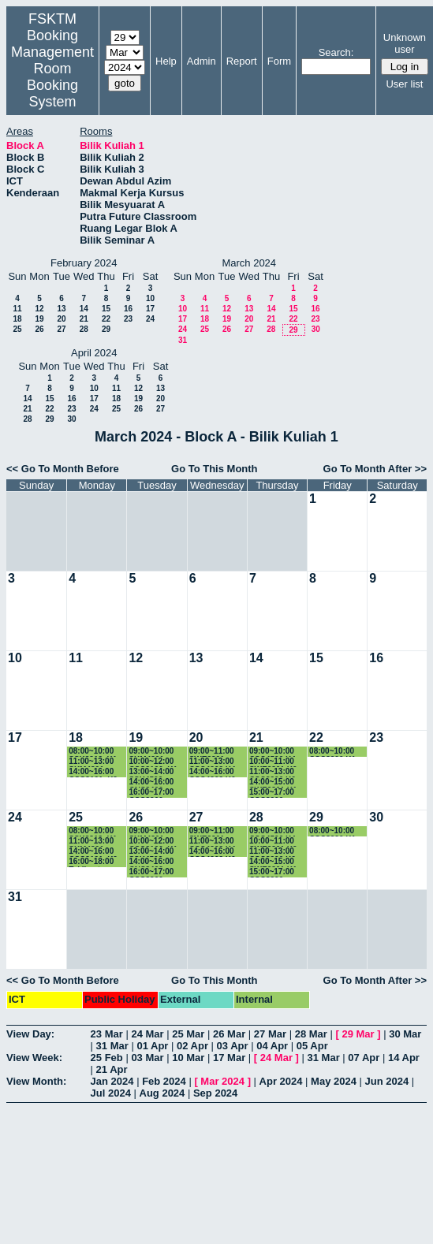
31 (182, 340)
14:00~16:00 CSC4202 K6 (212, 772)
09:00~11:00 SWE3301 (211, 752)
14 (84, 308)
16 (128, 308)
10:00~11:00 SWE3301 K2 (273, 762)
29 (106, 329)
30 (316, 329)
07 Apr (363, 1057)
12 (39, 308)
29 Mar (358, 1034)
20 (61, 319)
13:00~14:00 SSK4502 (151, 772)
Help (166, 61)
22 (106, 319)
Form (279, 61)
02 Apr (192, 1046)
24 (150, 319)
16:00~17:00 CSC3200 (151, 793)
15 (106, 308)
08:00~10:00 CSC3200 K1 (332, 752)
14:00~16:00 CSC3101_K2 (93, 772)
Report (241, 61)
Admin (201, 61)
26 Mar (229, 1034)
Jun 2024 (387, 1081)
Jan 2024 (112, 1081)
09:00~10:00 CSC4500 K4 (272, 752)
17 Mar (229, 1057)
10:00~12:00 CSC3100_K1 (153, 762)
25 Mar (188, 1034)
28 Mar (311, 1034)
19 (39, 319)
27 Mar (270, 1034)
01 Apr (152, 1046)
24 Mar (147, 1034)
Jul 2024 (111, 1093)
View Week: (34, 1057)
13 (61, 308)
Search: (336, 52)
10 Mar (188, 1057)
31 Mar (112, 1046)
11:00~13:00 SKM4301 (91, 762)
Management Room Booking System (52, 77)
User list (404, 84)
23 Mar (107, 1034)
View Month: (36, 1081)
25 (17, 329)
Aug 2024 (162, 1093)
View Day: (30, 1034)
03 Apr (232, 1046)
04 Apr (272, 1046)
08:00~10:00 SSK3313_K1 (93, 752)
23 (128, 319)
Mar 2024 (222, 1081)
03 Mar (147, 1057)
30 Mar (405, 1034)
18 (17, 319)
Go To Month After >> (375, 469)
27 (61, 329)
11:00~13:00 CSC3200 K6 (272, 772)
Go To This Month (214, 469)
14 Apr (404, 1057)
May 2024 (333, 1081)
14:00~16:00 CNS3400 (151, 782)
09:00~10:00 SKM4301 (151, 752)
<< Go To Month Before (62, 469)
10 (150, 298)
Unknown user (404, 43)
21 (84, 319)
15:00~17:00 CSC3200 (271, 793)
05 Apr (312, 1046)
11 (17, 308)
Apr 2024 (281, 1081)
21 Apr (112, 1069)
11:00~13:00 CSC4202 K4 (212, 762)
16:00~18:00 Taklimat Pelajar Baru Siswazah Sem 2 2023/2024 (96, 862)
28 (84, 329)
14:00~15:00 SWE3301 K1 (273, 782)
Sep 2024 (215, 1093)
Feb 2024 (164, 1081)
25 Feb (107, 1057)
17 (150, 308)
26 (39, 329)
